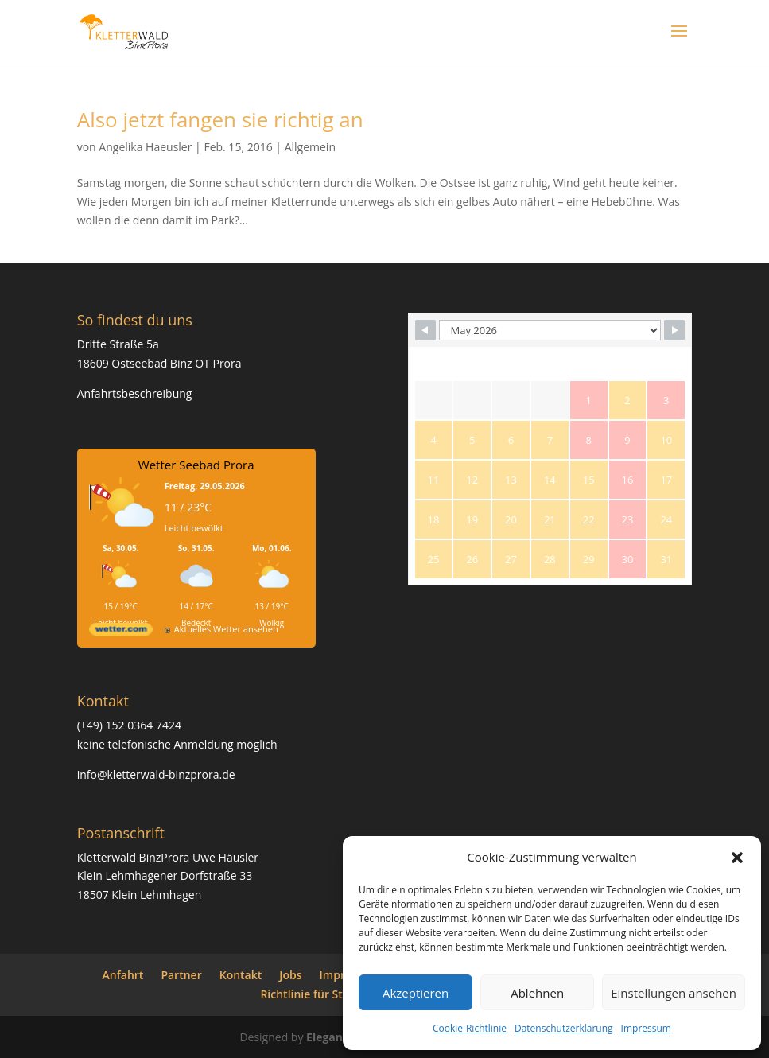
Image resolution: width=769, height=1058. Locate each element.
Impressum (646, 1028)
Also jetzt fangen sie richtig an (220, 119)
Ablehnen (537, 993)
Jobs (290, 974)
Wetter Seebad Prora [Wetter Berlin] (196, 465)
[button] (737, 857)
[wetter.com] (121, 632)
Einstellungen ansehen (673, 993)
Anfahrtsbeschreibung (134, 393)
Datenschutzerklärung (564, 1028)
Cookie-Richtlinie (470, 1028)
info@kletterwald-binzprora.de (156, 774)
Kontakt (240, 974)
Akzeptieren (416, 993)
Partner (181, 974)
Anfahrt (123, 974)
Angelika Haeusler (145, 146)
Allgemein (310, 146)
